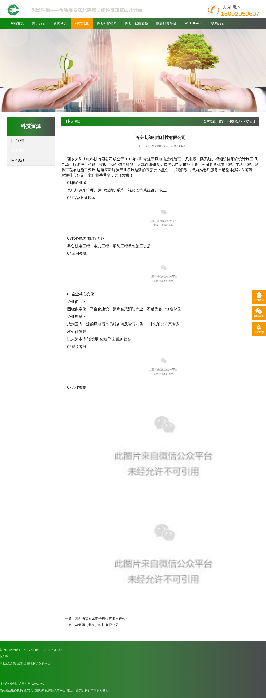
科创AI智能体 (107, 23)
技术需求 (17, 160)
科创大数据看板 (136, 23)
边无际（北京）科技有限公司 (97, 625)
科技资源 (82, 23)
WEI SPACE (193, 23)
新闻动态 (60, 23)
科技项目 (17, 151)
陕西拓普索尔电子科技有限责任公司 (102, 618)
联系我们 (217, 23)
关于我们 (39, 23)
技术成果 (17, 141)
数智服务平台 (166, 23)
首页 (222, 121)
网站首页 (17, 23)
